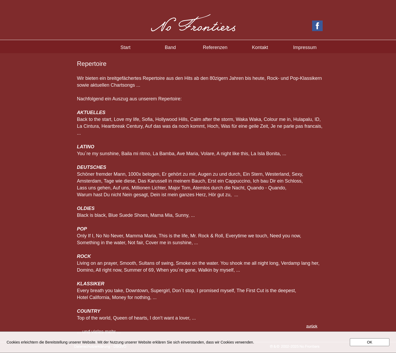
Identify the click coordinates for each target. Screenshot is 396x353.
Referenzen (215, 47)
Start (125, 47)
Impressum (305, 47)
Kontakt (260, 47)
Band (170, 47)
